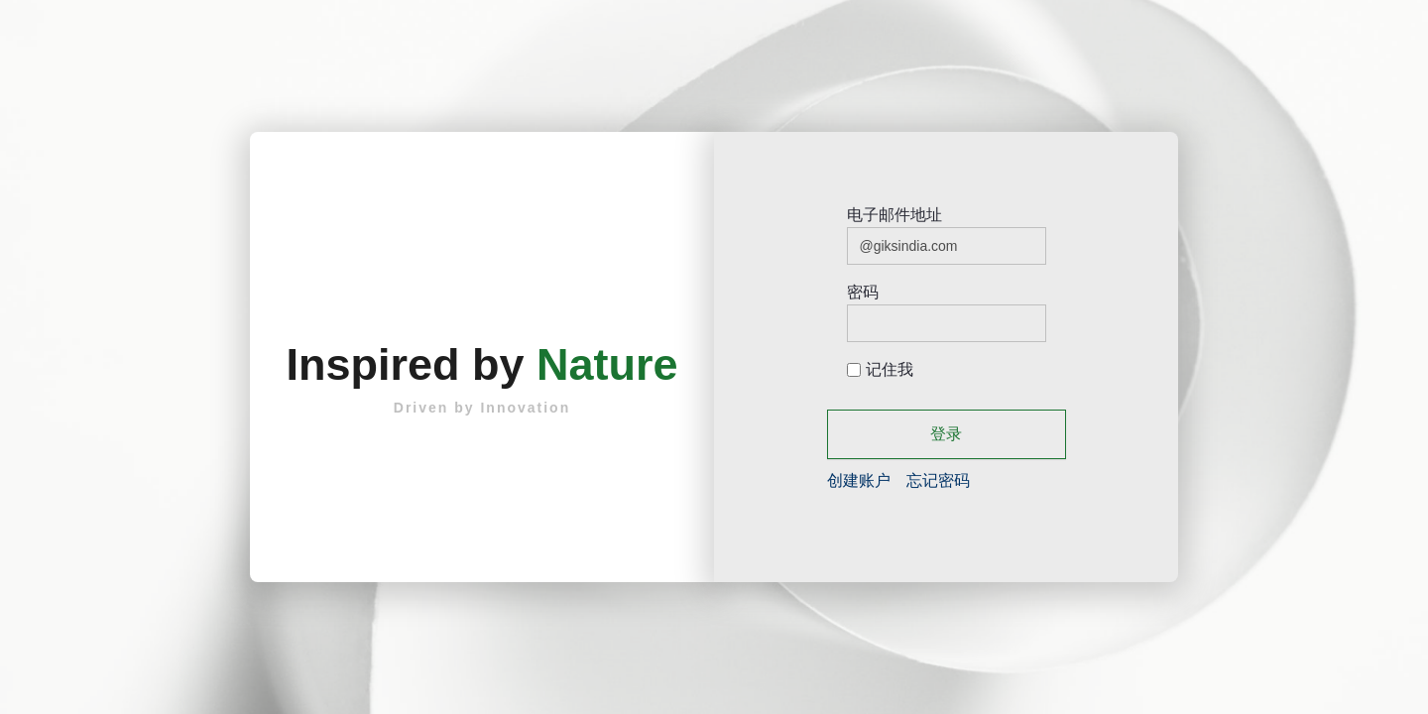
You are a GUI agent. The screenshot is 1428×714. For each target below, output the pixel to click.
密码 (863, 292)
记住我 (880, 369)
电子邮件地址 (894, 214)
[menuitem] (859, 480)
